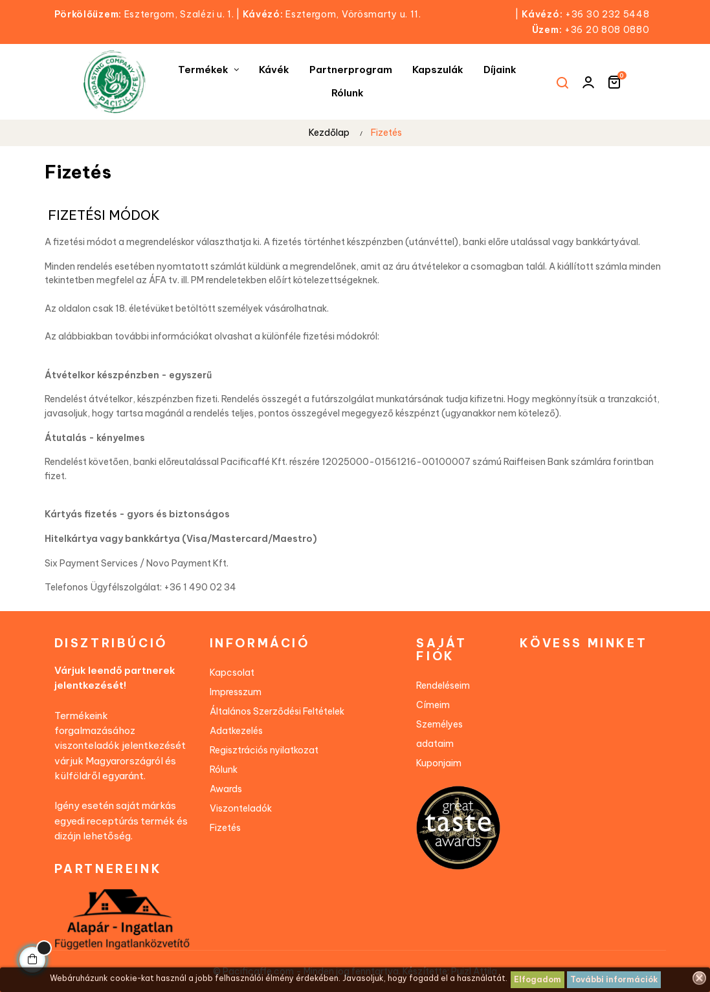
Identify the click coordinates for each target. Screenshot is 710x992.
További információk (614, 979)
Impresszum (235, 692)
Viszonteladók (241, 808)
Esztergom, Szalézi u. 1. (148, 14)
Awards (226, 789)
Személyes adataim (439, 733)
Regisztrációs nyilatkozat (264, 750)
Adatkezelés (236, 731)
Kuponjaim (438, 763)
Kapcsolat (232, 672)
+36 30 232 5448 (607, 14)
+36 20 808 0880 (607, 30)
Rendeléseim (443, 685)
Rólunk (224, 769)
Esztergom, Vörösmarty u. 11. (332, 14)
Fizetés (225, 828)
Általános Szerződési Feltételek (277, 711)
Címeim (433, 705)
